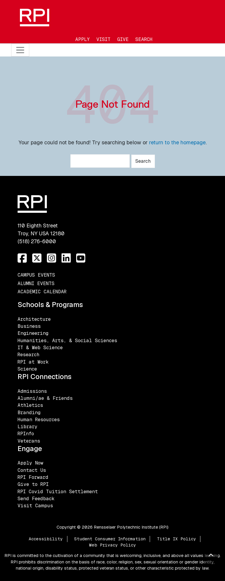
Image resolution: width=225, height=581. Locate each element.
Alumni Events (36, 283)
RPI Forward (33, 477)
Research (28, 355)
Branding (29, 412)
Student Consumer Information (110, 538)
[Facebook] (22, 258)
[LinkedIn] (66, 258)
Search (143, 39)
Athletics (30, 405)
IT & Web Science (40, 348)
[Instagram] (51, 258)
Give (123, 39)
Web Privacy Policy (112, 545)
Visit (103, 39)
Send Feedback (36, 499)
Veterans (29, 441)
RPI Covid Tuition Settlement (58, 492)
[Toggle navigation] (20, 50)
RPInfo (26, 434)
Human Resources (39, 420)
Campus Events (36, 275)
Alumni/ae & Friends (45, 398)
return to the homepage (177, 142)
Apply (82, 39)
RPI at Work (33, 362)
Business (29, 326)
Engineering (33, 333)
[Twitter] (37, 258)
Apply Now (30, 463)
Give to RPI (33, 484)
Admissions (32, 391)
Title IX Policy (176, 538)
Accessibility (46, 538)
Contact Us (32, 470)
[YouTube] (81, 258)
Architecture (34, 319)
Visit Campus (35, 506)
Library (28, 427)
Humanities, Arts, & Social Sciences (67, 340)
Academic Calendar (42, 292)
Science (27, 369)
